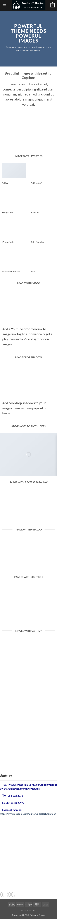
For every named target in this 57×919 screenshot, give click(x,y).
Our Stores (25, 910)
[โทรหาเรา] (13, 894)
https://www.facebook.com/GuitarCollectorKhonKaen (28, 813)
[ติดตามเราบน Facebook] (2, 894)
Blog (35, 910)
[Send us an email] (8, 894)
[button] (4, 5)
